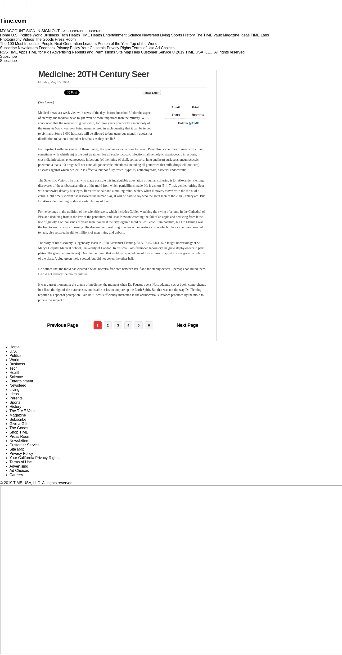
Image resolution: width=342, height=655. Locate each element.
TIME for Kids (39, 52)
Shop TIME (18, 432)
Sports (14, 402)
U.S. (13, 351)
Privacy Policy (68, 48)
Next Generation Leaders (75, 44)
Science (16, 377)
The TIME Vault (22, 411)
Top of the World (144, 44)
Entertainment (21, 381)
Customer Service (156, 52)
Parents (15, 398)
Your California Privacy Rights (106, 48)
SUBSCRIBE (76, 31)
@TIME (194, 123)
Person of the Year (113, 44)
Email (173, 107)
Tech (13, 368)
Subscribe (8, 48)
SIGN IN (33, 31)
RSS (4, 52)
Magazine (17, 415)
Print (193, 107)
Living (14, 390)
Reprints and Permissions (93, 52)
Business (17, 364)
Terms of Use (143, 48)
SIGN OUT (50, 31)
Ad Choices (166, 48)
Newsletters (28, 48)
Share (173, 114)
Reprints (195, 114)
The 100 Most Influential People (26, 44)
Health (14, 373)
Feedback (47, 48)
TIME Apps (18, 52)
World (14, 360)
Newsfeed (17, 385)
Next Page (187, 325)
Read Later (154, 92)
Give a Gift (18, 424)
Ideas (14, 394)
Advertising (61, 52)
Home (14, 347)
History (15, 407)
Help (136, 52)
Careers (16, 475)
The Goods (18, 428)
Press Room (19, 436)
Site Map (123, 52)
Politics (15, 356)
